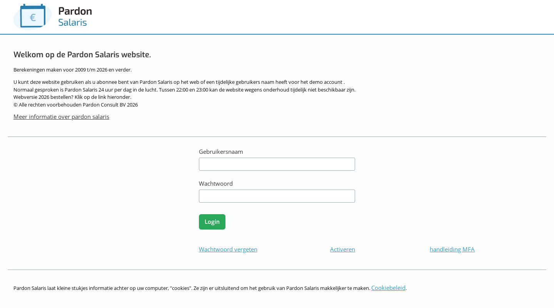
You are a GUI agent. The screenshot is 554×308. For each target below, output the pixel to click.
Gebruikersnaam (221, 151)
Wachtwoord (216, 183)
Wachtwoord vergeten (228, 249)
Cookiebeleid (388, 287)
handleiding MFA (452, 249)
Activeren (342, 249)
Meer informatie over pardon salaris (61, 116)
